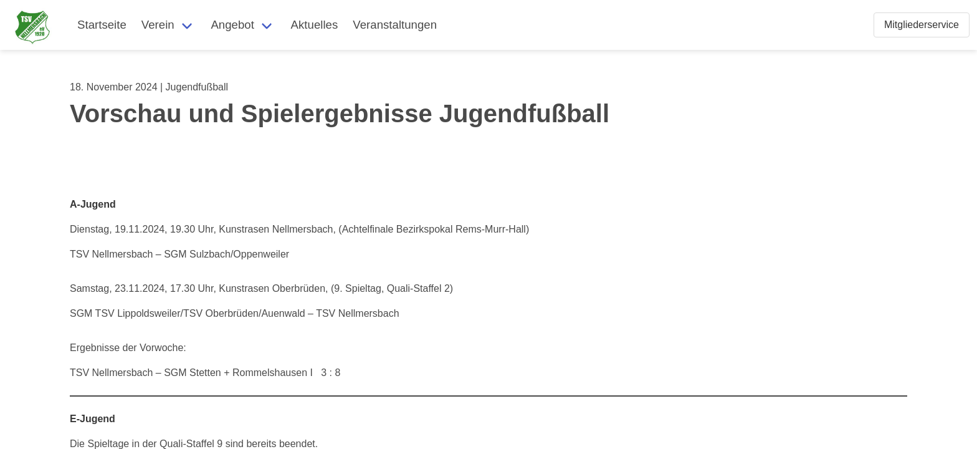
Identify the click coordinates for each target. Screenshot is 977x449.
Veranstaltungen (395, 24)
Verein (157, 24)
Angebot (232, 24)
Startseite (101, 24)
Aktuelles (314, 24)
